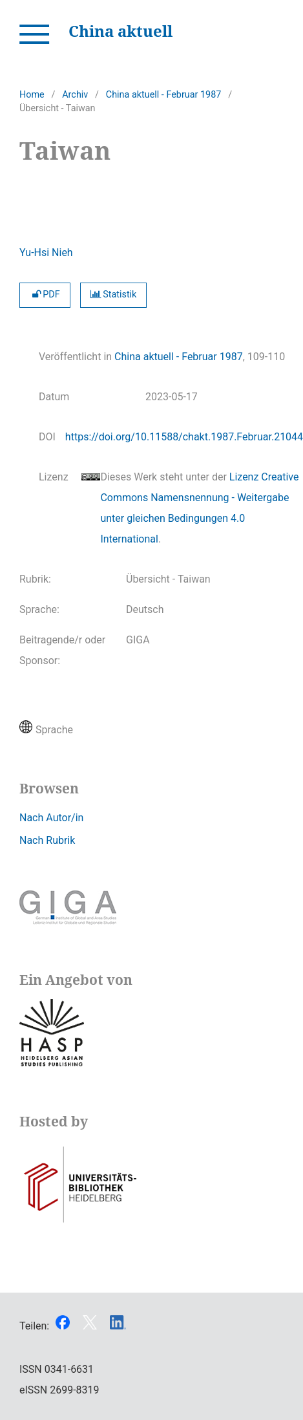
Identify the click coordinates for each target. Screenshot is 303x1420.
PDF (45, 294)
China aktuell (120, 30)
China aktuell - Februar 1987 (164, 94)
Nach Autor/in (51, 818)
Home (32, 94)
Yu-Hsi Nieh (46, 252)
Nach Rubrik (47, 840)
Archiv (75, 94)
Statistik (113, 294)
